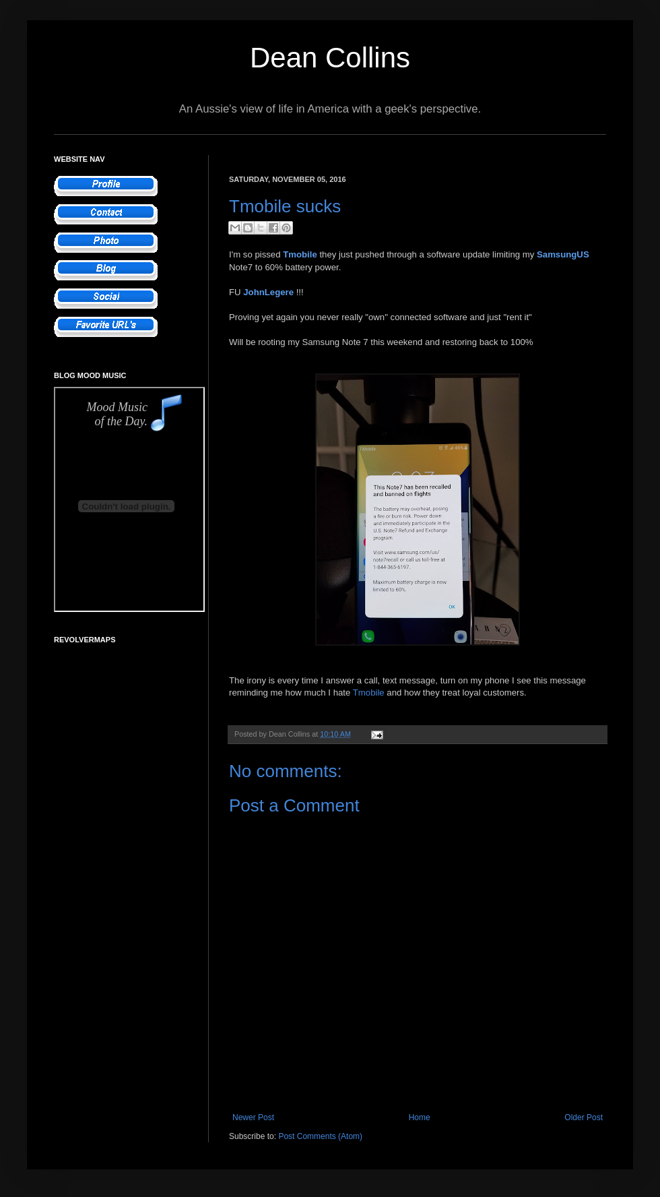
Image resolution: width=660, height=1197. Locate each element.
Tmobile (369, 692)
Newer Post (253, 1117)
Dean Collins (330, 57)
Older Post (583, 1117)
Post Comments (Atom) (320, 1136)
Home (419, 1117)
